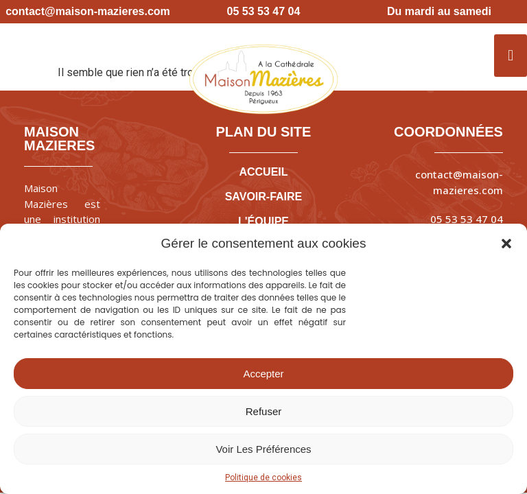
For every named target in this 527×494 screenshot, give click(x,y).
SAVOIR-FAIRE (264, 196)
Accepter (263, 373)
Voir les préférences (263, 449)
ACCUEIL (263, 172)
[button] (506, 243)
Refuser (264, 411)
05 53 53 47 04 (466, 219)
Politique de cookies (263, 477)
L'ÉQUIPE (263, 221)
